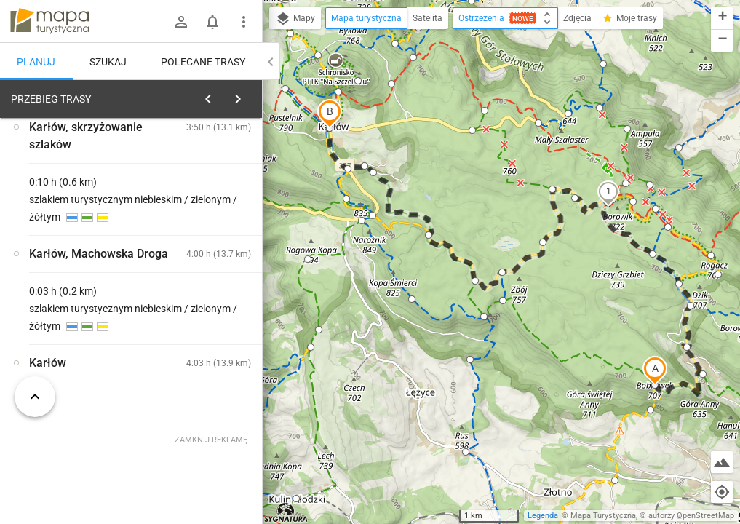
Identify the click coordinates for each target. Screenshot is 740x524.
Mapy (295, 19)
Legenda (543, 515)
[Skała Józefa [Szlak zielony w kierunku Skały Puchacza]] (78, 314)
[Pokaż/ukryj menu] (243, 21)
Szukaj (108, 62)
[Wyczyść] (249, 95)
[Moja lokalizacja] (722, 492)
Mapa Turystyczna (603, 515)
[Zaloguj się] (181, 21)
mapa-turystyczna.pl (49, 21)
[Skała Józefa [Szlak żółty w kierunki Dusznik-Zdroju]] (209, 283)
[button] (654, 370)
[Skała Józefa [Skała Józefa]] (209, 345)
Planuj (36, 62)
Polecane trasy (203, 62)
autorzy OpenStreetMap (691, 515)
